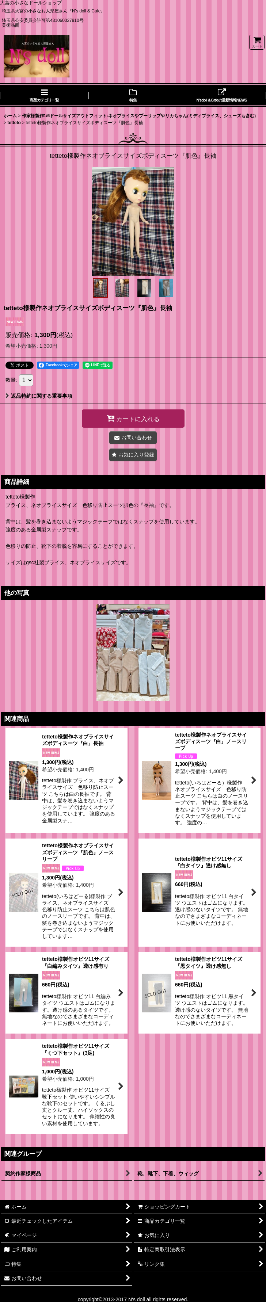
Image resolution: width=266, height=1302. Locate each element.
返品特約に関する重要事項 (38, 396)
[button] (100, 288)
